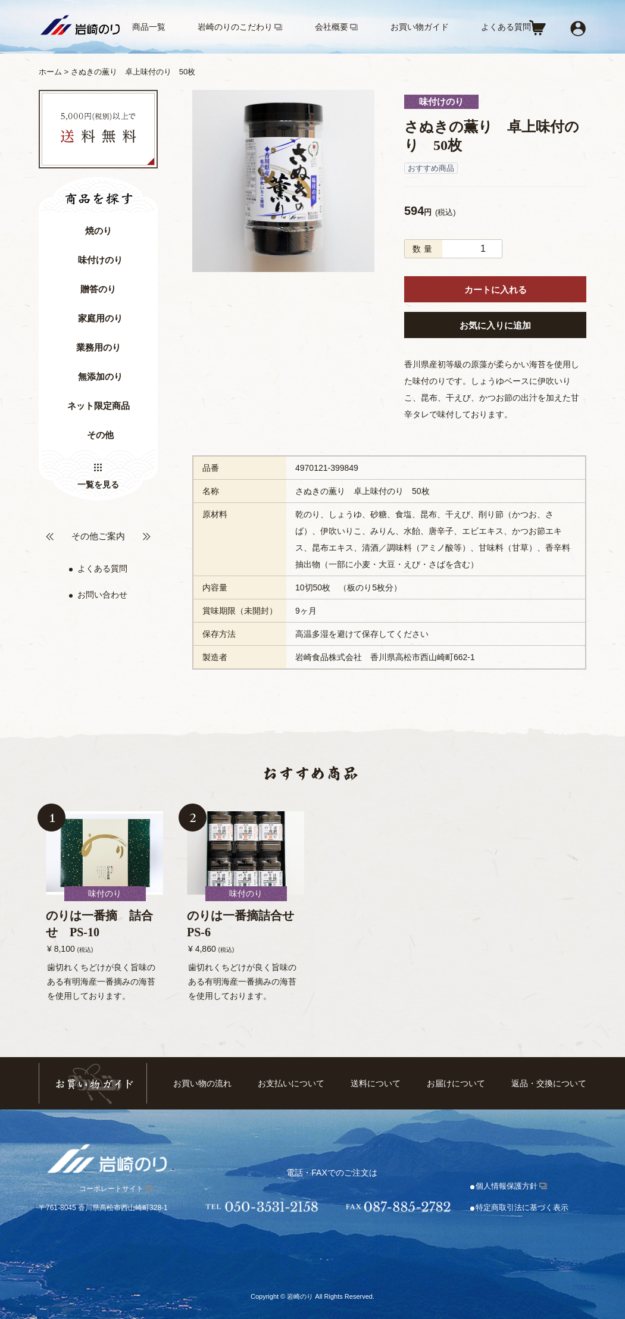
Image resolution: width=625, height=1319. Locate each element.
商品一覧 (148, 27)
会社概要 (331, 27)
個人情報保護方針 (507, 1186)
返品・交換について (548, 1083)
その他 (100, 435)
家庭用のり (100, 318)
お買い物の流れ (202, 1083)
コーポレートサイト (111, 1188)
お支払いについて (291, 1083)
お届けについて (456, 1083)
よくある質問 (506, 27)
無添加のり (100, 377)
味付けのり (100, 260)
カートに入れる (495, 290)
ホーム (50, 71)
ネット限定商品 (98, 406)
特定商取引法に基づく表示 (522, 1207)
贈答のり (98, 289)
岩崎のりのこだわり (235, 27)
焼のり (98, 231)
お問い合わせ (102, 594)
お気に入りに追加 (495, 325)
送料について (376, 1083)
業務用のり (98, 347)
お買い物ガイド (419, 27)
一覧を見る (98, 484)
